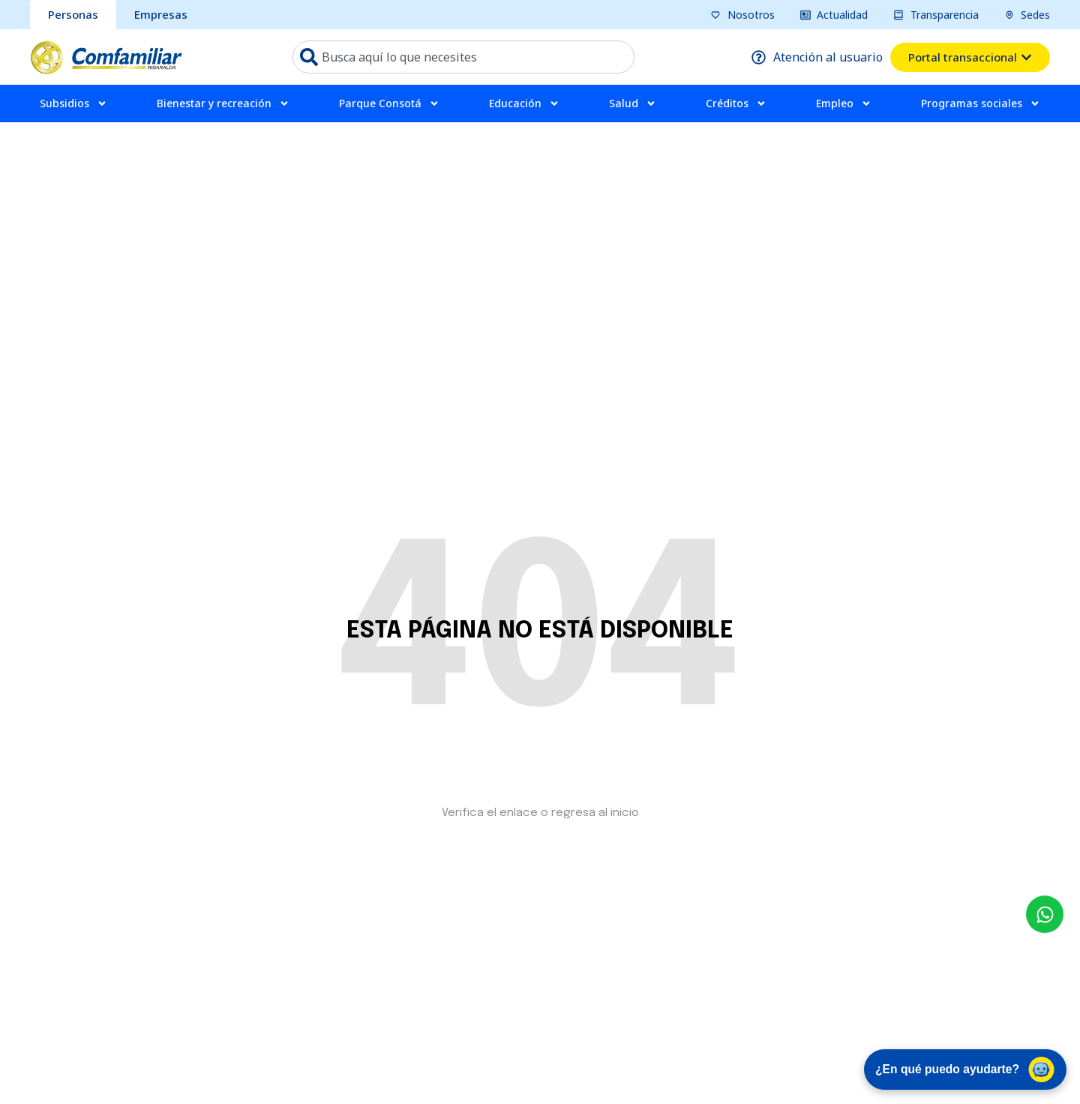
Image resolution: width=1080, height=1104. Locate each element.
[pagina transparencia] (936, 14)
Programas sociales (980, 103)
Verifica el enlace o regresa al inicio (540, 813)
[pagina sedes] (1027, 14)
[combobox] (463, 57)
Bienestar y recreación (223, 103)
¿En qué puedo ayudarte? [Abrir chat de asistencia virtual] (961, 1068)
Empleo (844, 103)
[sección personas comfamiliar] (73, 14)
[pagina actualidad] (834, 14)
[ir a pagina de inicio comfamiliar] (106, 57)
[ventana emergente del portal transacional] (970, 57)
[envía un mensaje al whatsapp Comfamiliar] (1045, 914)
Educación (524, 103)
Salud (632, 103)
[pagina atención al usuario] (817, 57)
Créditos (736, 103)
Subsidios (73, 103)
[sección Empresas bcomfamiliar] (161, 14)
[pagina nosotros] (742, 14)
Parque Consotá (389, 103)
